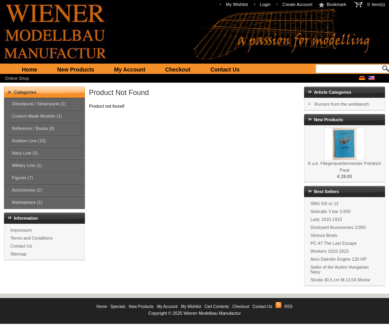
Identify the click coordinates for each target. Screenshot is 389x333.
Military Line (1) (27, 165)
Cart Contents (216, 306)
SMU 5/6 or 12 (324, 203)
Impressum (21, 230)
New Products (75, 69)
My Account (129, 69)
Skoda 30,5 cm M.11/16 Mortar (340, 279)
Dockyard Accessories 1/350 (338, 227)
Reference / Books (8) (33, 128)
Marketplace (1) (27, 202)
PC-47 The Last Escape (333, 243)
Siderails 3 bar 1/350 (330, 211)
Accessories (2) (27, 190)
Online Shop (17, 78)
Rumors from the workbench (341, 104)
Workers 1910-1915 (329, 251)
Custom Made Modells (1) (37, 116)
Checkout (178, 69)
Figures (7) (22, 177)
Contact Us (225, 69)
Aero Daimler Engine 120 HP (338, 259)
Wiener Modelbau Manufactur (212, 313)
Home (29, 69)
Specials (117, 306)
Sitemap (18, 254)
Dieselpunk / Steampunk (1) (39, 103)
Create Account (297, 4)
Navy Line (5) (25, 153)
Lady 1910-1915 (326, 219)
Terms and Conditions (31, 238)
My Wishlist (237, 4)
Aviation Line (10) (29, 140)
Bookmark (332, 4)
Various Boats (323, 235)
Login (265, 4)
